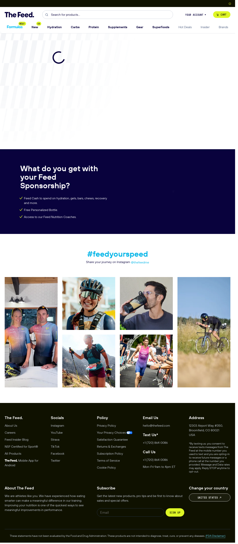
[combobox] (107, 14)
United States (210, 497)
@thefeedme (140, 262)
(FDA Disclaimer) (215, 536)
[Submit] (46, 14)
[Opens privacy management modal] (115, 432)
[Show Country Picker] (230, 3)
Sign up (174, 512)
